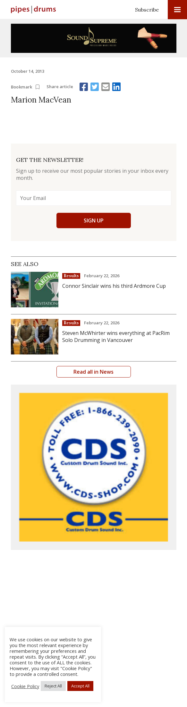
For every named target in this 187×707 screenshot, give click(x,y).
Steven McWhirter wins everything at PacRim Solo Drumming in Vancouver (116, 336)
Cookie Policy (25, 686)
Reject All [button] (53, 686)
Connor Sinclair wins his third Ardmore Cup (114, 285)
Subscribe (147, 9)
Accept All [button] (80, 686)
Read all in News (93, 371)
